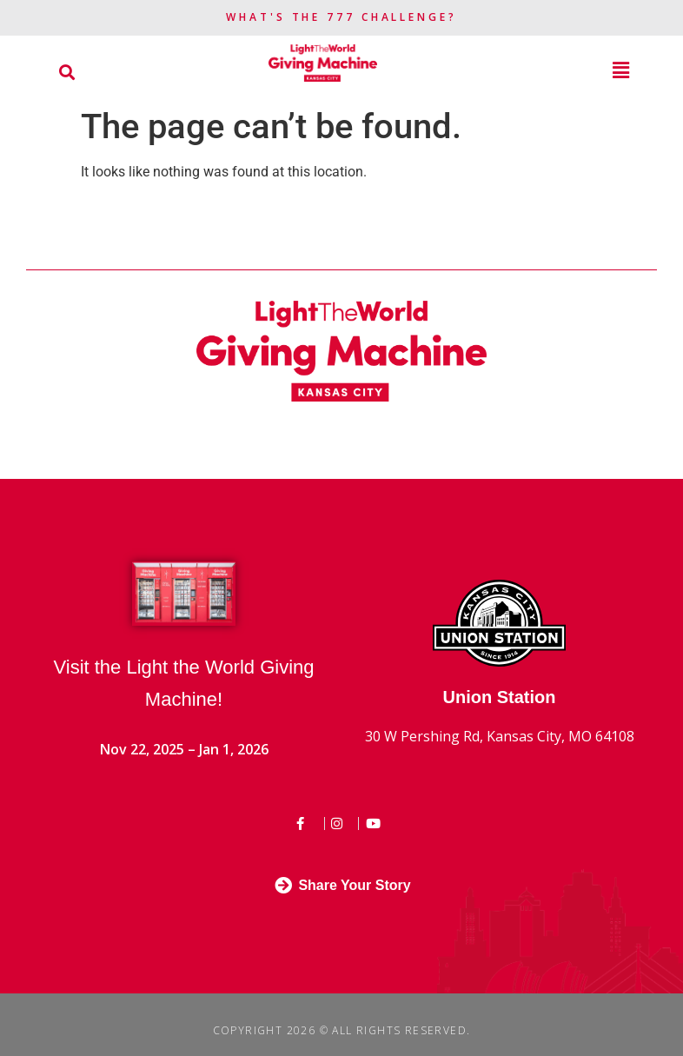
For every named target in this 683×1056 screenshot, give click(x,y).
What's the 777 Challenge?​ (341, 17)
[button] (66, 71)
